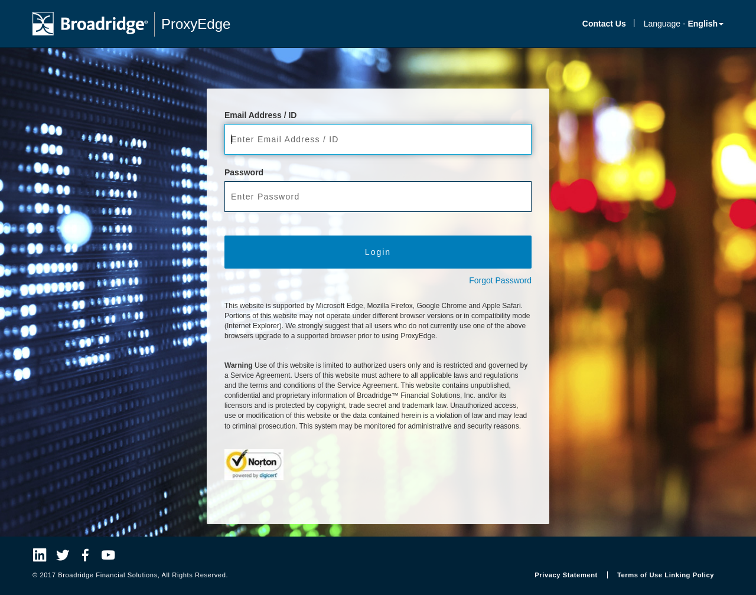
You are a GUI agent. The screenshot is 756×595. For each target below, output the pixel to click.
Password (243, 172)
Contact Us (604, 23)
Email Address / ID (260, 115)
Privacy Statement (566, 574)
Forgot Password (500, 280)
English (705, 23)
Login (378, 252)
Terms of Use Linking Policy (665, 574)
